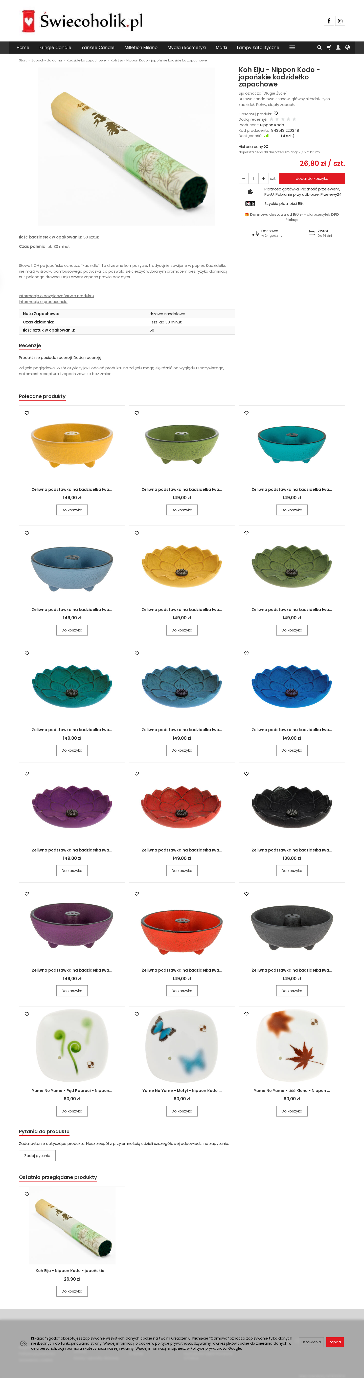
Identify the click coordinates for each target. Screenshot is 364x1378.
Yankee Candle (98, 48)
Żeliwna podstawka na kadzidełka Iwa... (72, 490)
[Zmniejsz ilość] (261, 178)
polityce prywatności (173, 1343)
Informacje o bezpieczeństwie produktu (56, 295)
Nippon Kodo (272, 124)
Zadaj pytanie (37, 1157)
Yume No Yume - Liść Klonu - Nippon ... (292, 1092)
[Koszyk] (329, 47)
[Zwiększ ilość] (243, 178)
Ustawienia (311, 1342)
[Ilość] (252, 178)
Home (23, 48)
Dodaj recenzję (87, 358)
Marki (221, 48)
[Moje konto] (338, 47)
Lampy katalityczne (258, 48)
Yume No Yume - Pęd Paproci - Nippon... (72, 1092)
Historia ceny (253, 146)
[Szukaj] (319, 47)
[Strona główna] (82, 20)
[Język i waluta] (347, 47)
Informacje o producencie (43, 301)
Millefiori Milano (141, 48)
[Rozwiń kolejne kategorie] (292, 47)
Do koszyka (72, 511)
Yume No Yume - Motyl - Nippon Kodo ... (182, 1092)
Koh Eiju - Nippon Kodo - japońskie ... (72, 1273)
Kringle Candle (55, 48)
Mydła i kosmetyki (187, 48)
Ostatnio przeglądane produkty (61, 1179)
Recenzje (31, 345)
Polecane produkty (44, 397)
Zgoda (335, 1342)
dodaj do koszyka (310, 178)
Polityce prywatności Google (216, 1348)
